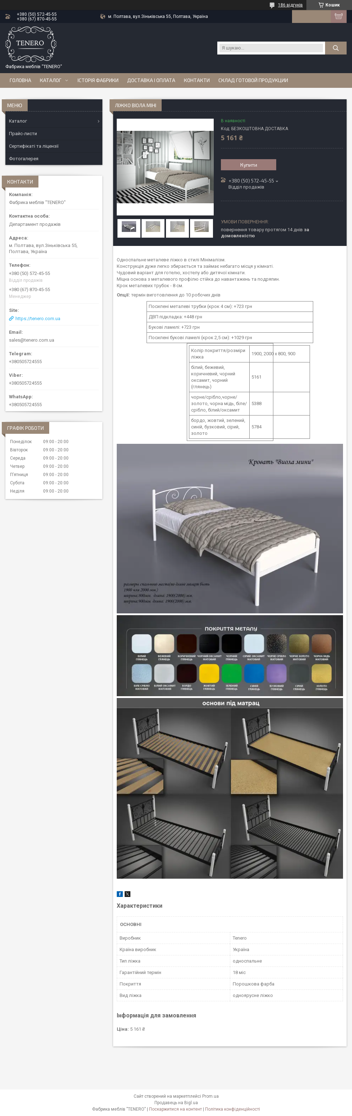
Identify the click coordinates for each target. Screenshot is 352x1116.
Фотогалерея (23, 158)
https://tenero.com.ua (37, 318)
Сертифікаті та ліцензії (34, 146)
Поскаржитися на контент (175, 1109)
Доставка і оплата (151, 80)
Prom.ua (210, 1096)
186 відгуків (290, 5)
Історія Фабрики (98, 80)
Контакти (197, 80)
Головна (20, 80)
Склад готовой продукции (253, 80)
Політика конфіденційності (232, 1109)
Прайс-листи (23, 133)
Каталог (50, 80)
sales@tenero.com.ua (31, 340)
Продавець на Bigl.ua (176, 1102)
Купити (248, 165)
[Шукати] (336, 48)
